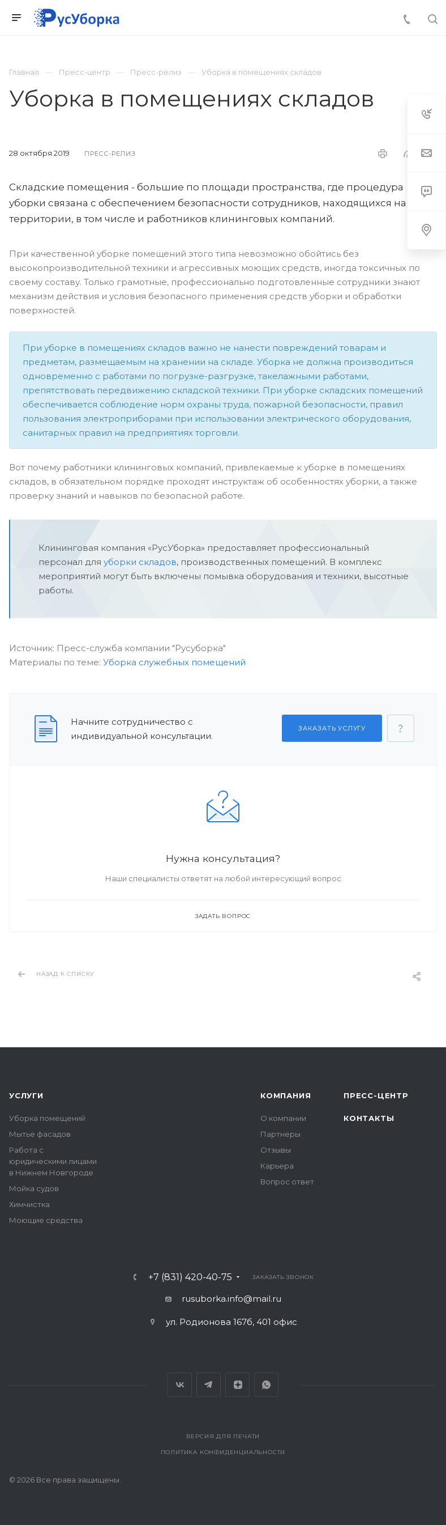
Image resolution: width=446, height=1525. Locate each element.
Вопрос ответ (287, 1181)
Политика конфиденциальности (223, 1452)
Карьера (277, 1165)
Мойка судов (34, 1188)
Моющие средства (46, 1220)
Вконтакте (180, 1385)
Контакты (369, 1118)
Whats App (266, 1385)
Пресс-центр (376, 1095)
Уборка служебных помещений (174, 662)
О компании (283, 1118)
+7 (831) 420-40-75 (190, 1277)
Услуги (26, 1095)
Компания (285, 1095)
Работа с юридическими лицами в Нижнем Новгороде (53, 1161)
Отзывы (275, 1149)
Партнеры (280, 1134)
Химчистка (29, 1204)
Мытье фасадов (40, 1134)
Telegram (208, 1385)
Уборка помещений (47, 1118)
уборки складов (140, 562)
